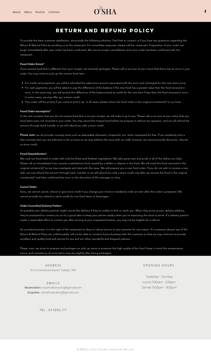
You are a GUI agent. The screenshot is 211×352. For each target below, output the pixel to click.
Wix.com (128, 349)
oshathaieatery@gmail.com (60, 292)
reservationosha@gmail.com (62, 287)
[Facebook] (205, 11)
